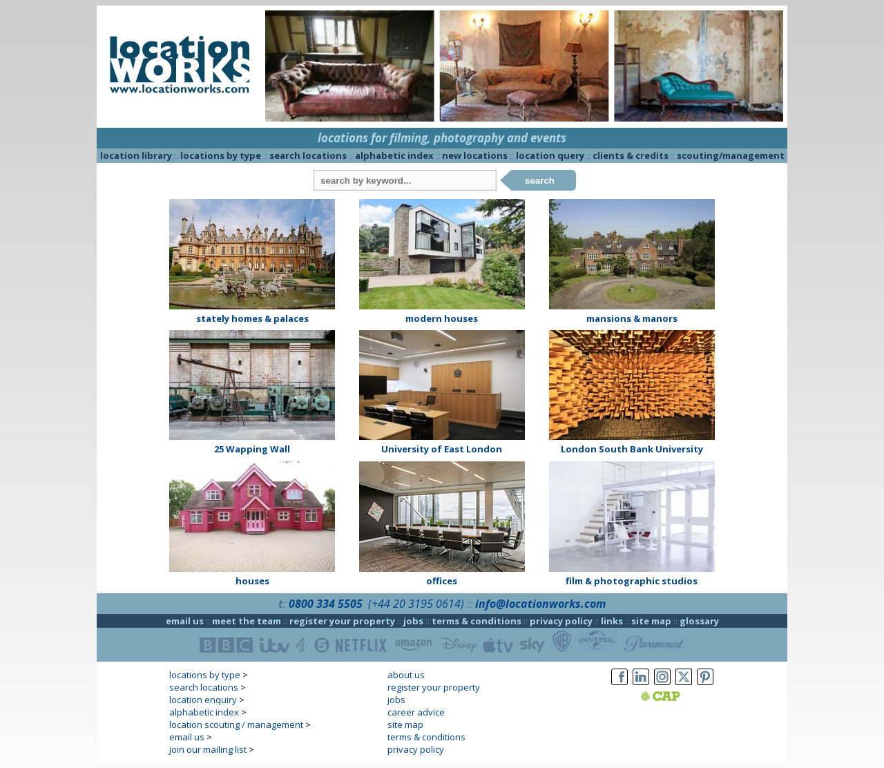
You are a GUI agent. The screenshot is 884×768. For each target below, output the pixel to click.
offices (441, 581)
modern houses (441, 318)
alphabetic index (394, 155)
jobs (413, 621)
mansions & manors (632, 318)
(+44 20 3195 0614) (416, 603)
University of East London (441, 449)
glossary (699, 621)
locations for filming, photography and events (442, 138)
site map (651, 621)
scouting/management (731, 155)
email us (185, 621)
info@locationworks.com (540, 603)
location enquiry (203, 699)
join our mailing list (208, 749)
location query (550, 155)
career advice (416, 712)
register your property (342, 621)
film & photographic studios (632, 581)
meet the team (246, 621)
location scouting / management (236, 724)
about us (406, 675)
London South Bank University (632, 449)
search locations (308, 155)
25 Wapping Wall (252, 449)
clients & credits (631, 155)
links (612, 621)
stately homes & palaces (252, 318)
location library (136, 155)
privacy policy (561, 621)
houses (252, 581)
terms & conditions (476, 621)
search (540, 180)
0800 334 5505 (326, 603)
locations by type (220, 155)
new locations (475, 155)
